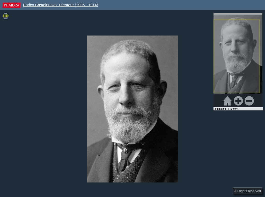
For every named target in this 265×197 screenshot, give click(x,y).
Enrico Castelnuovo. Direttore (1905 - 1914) (60, 5)
